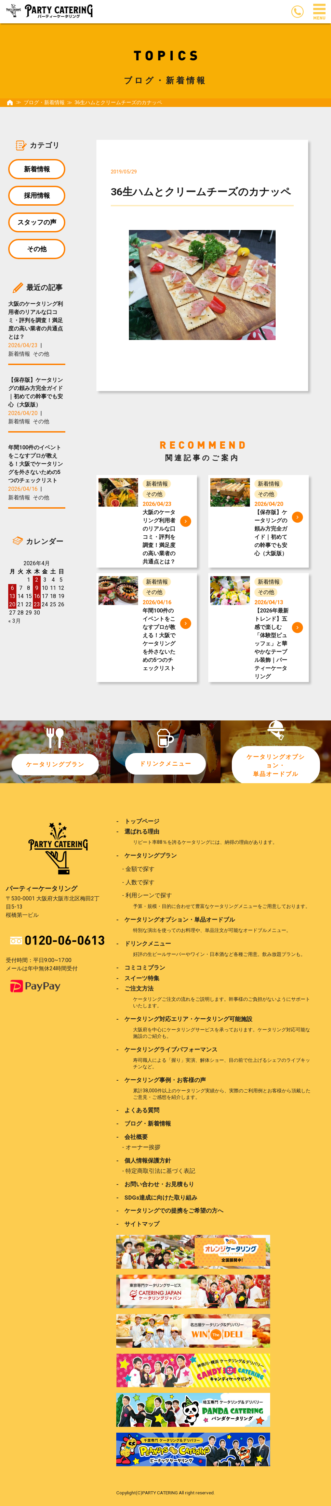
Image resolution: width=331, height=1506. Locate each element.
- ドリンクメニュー (143, 943)
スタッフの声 (36, 223)
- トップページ (137, 821)
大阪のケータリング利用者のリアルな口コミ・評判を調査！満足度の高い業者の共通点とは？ (35, 322)
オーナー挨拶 (142, 1146)
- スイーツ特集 (137, 977)
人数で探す (140, 881)
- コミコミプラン (140, 967)
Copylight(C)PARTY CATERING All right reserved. (165, 1492)
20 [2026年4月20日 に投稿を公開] (12, 606)
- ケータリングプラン (146, 855)
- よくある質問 (137, 1109)
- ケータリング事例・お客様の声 (161, 1079)
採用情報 (37, 196)
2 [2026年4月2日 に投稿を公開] (36, 582)
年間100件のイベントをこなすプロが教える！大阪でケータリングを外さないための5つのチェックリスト (35, 466)
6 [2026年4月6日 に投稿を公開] (12, 590)
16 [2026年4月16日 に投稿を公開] (37, 598)
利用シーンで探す (148, 895)
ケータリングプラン (55, 764)
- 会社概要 (132, 1136)
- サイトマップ (137, 1223)
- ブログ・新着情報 (143, 1122)
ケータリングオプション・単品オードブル (276, 765)
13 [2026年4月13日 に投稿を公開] (12, 598)
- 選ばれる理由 (137, 831)
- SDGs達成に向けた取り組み (156, 1196)
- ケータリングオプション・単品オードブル (175, 919)
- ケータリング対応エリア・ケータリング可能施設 (184, 1018)
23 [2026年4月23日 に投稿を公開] (37, 606)
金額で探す (140, 868)
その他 (37, 250)
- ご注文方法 (135, 988)
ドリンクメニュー (165, 764)
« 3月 (14, 623)
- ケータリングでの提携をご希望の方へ (169, 1209)
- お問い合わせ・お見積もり (155, 1183)
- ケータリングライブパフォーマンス (166, 1048)
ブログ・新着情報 (44, 102)
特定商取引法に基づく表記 (160, 1170)
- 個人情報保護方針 (143, 1159)
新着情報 (37, 169)
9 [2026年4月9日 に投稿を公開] (36, 590)
